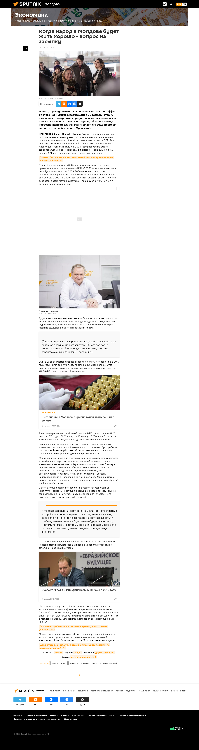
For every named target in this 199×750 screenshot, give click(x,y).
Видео (183, 691)
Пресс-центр (77, 715)
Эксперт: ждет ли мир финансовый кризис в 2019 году (79, 591)
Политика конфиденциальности (100, 715)
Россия (119, 691)
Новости (55, 663)
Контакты (65, 715)
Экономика (48, 412)
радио (77, 652)
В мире (63, 663)
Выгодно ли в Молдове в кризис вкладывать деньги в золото (78, 418)
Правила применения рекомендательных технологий (36, 719)
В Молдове (74, 663)
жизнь (94, 663)
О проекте (17, 715)
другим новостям (104, 652)
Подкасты (131, 691)
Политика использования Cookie (132, 715)
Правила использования (36, 715)
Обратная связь (70, 719)
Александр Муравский (108, 663)
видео (58, 652)
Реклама (53, 715)
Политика (55, 691)
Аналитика (85, 663)
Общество (83, 691)
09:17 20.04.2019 (46, 47)
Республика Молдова (102, 691)
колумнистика (160, 691)
